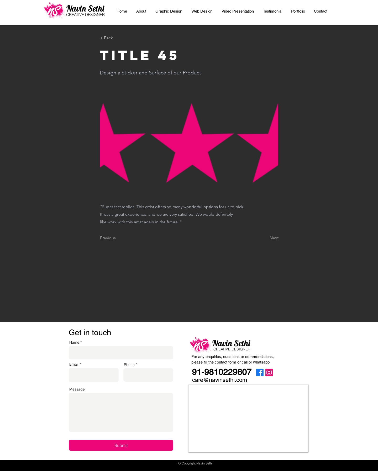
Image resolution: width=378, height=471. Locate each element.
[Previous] (117, 238)
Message (77, 389)
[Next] (265, 238)
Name (74, 342)
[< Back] (117, 38)
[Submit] (121, 445)
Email (73, 364)
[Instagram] (269, 372)
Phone (129, 364)
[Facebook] (260, 372)
